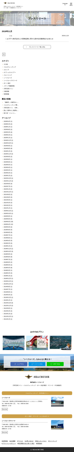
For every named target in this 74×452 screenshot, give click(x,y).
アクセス (20, 441)
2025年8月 (7, 129)
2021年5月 (7, 200)
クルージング (8, 75)
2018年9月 (7, 254)
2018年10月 (7, 251)
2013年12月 (7, 297)
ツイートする (38, 364)
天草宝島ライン (8, 88)
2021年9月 (7, 194)
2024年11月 (7, 140)
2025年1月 (7, 137)
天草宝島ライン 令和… (11, 107)
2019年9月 (7, 229)
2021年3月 (7, 202)
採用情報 (5, 441)
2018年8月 (7, 256)
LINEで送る (56, 364)
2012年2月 (7, 311)
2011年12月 (7, 316)
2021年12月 (7, 191)
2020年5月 (7, 221)
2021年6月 (7, 197)
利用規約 (39, 443)
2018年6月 (7, 262)
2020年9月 (7, 216)
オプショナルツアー (10, 72)
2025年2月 (7, 135)
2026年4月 (7, 121)
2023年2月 (7, 172)
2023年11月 (7, 154)
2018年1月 (7, 275)
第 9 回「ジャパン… (10, 113)
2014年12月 (7, 284)
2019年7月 (7, 235)
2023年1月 (7, 175)
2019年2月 (7, 243)
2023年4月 (7, 167)
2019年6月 (7, 237)
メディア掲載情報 (9, 86)
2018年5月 (7, 265)
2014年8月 (7, 286)
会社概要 (12, 441)
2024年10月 (7, 143)
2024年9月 (7, 145)
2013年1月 (7, 300)
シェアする (20, 364)
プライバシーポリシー (9, 443)
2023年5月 (7, 164)
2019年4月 (7, 240)
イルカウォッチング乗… (11, 105)
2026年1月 (7, 126)
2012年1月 (7, 313)
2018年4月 (7, 267)
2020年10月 (7, 213)
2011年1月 (7, 319)
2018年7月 (7, 259)
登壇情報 (6, 94)
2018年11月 (7, 248)
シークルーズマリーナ (10, 80)
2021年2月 (7, 205)
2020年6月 (7, 219)
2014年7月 (7, 289)
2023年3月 (7, 170)
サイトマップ (53, 441)
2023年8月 (7, 159)
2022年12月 (7, 178)
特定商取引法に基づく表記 (26, 443)
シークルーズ (8, 77)
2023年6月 (7, 162)
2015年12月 (7, 281)
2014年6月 (7, 292)
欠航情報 (6, 91)
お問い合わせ (29, 441)
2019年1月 (7, 246)
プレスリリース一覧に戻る (37, 47)
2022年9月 (7, 183)
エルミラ (6, 69)
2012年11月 (7, 305)
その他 (6, 64)
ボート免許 (7, 83)
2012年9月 (7, 308)
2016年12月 (7, 278)
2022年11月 (7, 181)
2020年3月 (7, 227)
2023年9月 (7, 156)
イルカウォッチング (10, 67)
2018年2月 (7, 273)
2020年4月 (7, 224)
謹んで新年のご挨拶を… (11, 110)
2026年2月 (7, 124)
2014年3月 (7, 294)
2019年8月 (7, 232)
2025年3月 (7, 132)
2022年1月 (7, 189)
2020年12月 (7, 210)
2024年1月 (7, 151)
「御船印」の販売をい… (11, 102)
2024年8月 (7, 148)
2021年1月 (7, 208)
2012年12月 (7, 302)
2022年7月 (7, 186)
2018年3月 (7, 270)
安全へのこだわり (41, 441)
